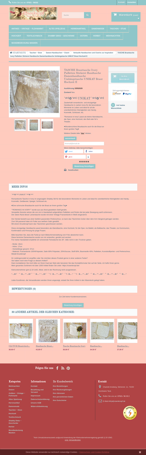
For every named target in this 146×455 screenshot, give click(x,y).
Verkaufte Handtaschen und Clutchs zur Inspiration (93, 53)
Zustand (67, 92)
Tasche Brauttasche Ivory (74, 346)
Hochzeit (16, 35)
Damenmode (98, 28)
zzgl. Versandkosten (73, 440)
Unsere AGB (36, 403)
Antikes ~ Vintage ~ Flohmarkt (27, 28)
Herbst (96, 35)
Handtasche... (96, 346)
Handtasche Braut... (44, 346)
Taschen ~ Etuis (118, 28)
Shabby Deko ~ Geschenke (61, 35)
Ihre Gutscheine (59, 400)
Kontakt (121, 2)
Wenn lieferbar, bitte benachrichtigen (78, 148)
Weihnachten (113, 35)
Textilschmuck (34, 35)
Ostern (84, 35)
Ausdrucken (73, 170)
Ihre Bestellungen (60, 386)
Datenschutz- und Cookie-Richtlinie (94, 452)
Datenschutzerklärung (40, 399)
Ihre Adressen (59, 393)
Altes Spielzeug (57, 28)
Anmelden (131, 2)
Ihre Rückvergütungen (62, 390)
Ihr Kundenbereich (63, 381)
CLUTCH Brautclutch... (19, 346)
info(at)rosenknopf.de (117, 401)
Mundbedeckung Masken (24, 43)
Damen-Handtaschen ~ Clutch (57, 53)
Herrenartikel (78, 28)
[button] (73, 151)
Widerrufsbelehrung (39, 406)
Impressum (35, 396)
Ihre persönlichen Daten (63, 397)
